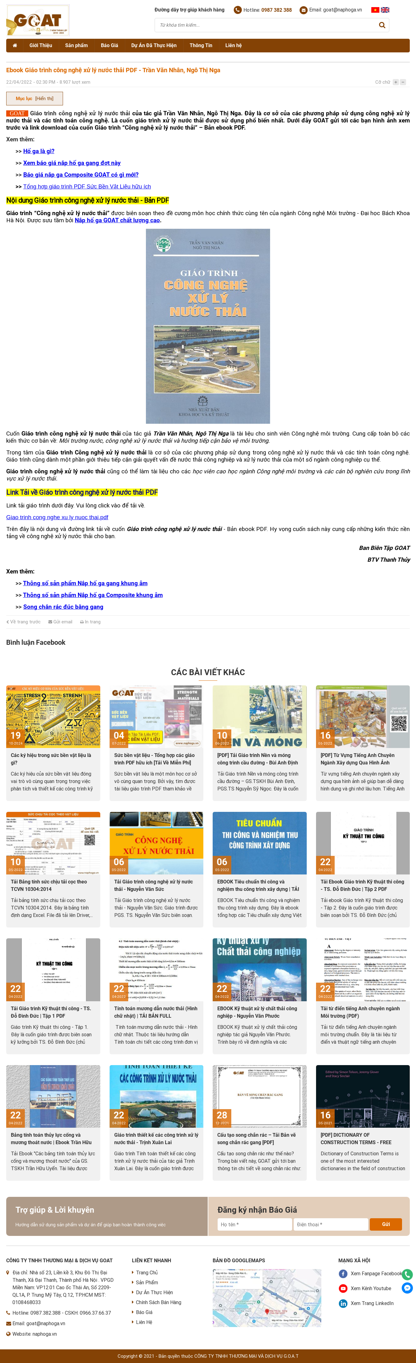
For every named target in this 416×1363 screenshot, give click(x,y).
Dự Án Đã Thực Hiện (154, 45)
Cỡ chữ (382, 82)
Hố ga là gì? (38, 151)
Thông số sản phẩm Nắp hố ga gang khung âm (85, 583)
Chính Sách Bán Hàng (156, 1302)
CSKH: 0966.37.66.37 (88, 1313)
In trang (90, 622)
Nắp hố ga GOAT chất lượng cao (117, 220)
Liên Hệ (142, 1322)
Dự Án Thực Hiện (152, 1292)
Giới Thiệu (40, 45)
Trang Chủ (145, 1273)
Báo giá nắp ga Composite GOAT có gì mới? (80, 174)
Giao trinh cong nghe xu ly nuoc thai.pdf (57, 517)
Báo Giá (109, 45)
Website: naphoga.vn (34, 1334)
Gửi (386, 1224)
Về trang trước (23, 622)
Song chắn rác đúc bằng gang (63, 607)
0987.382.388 (45, 1313)
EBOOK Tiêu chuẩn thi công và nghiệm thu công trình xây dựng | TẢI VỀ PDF (258, 889)
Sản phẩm (76, 45)
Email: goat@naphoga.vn (331, 10)
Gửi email (60, 622)
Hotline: (263, 10)
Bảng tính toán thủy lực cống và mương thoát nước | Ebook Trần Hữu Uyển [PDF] (51, 1142)
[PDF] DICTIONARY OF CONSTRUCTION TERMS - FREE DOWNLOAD (356, 1142)
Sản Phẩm (145, 1283)
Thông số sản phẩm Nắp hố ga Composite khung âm (93, 595)
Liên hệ (233, 45)
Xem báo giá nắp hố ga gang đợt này (72, 163)
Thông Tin (201, 45)
